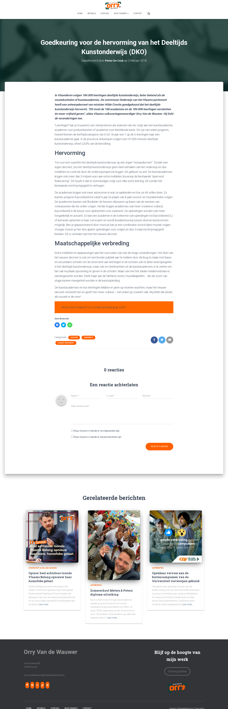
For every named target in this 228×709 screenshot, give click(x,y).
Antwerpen (96, 585)
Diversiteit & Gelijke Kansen (42, 568)
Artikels (91, 13)
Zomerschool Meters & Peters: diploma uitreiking (111, 592)
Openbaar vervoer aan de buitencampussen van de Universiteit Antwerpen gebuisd (176, 577)
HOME (80, 13)
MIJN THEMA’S (121, 13)
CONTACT (137, 13)
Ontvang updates (177, 671)
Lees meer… (44, 604)
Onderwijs (88, 337)
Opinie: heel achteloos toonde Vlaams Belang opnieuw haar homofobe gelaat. (50, 577)
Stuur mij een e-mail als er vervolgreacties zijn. (97, 430)
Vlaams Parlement (66, 343)
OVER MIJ (105, 13)
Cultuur (74, 337)
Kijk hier (131, 307)
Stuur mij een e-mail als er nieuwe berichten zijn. (98, 437)
